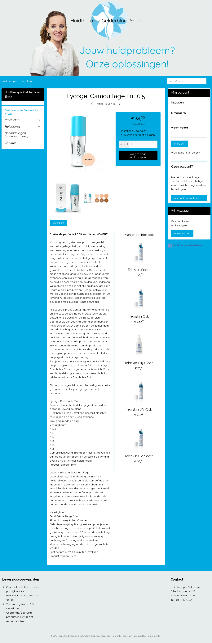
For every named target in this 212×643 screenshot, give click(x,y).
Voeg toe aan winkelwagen (138, 155)
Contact (10, 143)
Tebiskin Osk (139, 316)
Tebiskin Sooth (139, 270)
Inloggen (179, 143)
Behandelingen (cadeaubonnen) (16, 134)
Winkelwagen (182, 233)
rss (108, 636)
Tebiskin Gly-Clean (139, 363)
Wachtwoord (179, 127)
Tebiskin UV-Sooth (139, 456)
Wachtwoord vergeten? (185, 152)
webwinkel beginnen (122, 636)
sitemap (101, 636)
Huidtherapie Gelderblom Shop (22, 112)
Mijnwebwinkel (154, 636)
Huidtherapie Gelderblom (17, 80)
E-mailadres (179, 112)
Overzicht (58, 222)
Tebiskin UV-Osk (139, 409)
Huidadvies (23, 126)
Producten (23, 120)
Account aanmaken (186, 198)
